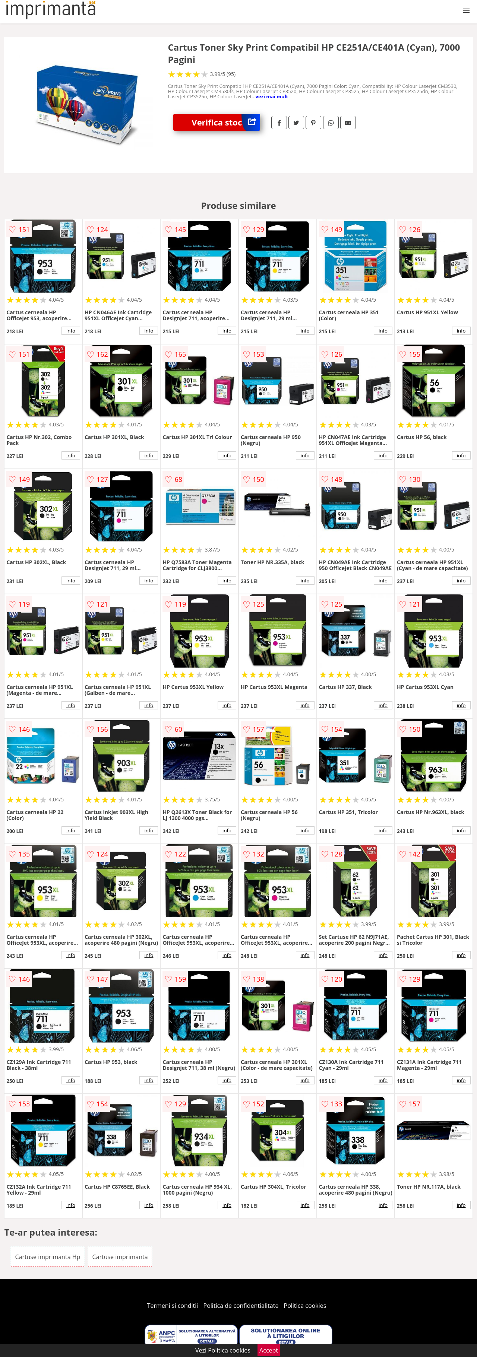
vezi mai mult (272, 96)
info (70, 330)
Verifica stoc (226, 122)
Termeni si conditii (172, 1306)
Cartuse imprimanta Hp (47, 1257)
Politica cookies (305, 1306)
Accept (268, 1350)
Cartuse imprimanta (120, 1257)
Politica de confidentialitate (241, 1306)
